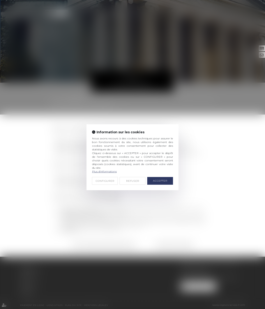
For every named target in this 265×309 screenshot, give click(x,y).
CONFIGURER (105, 180)
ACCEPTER (160, 180)
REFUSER (132, 180)
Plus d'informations (104, 171)
